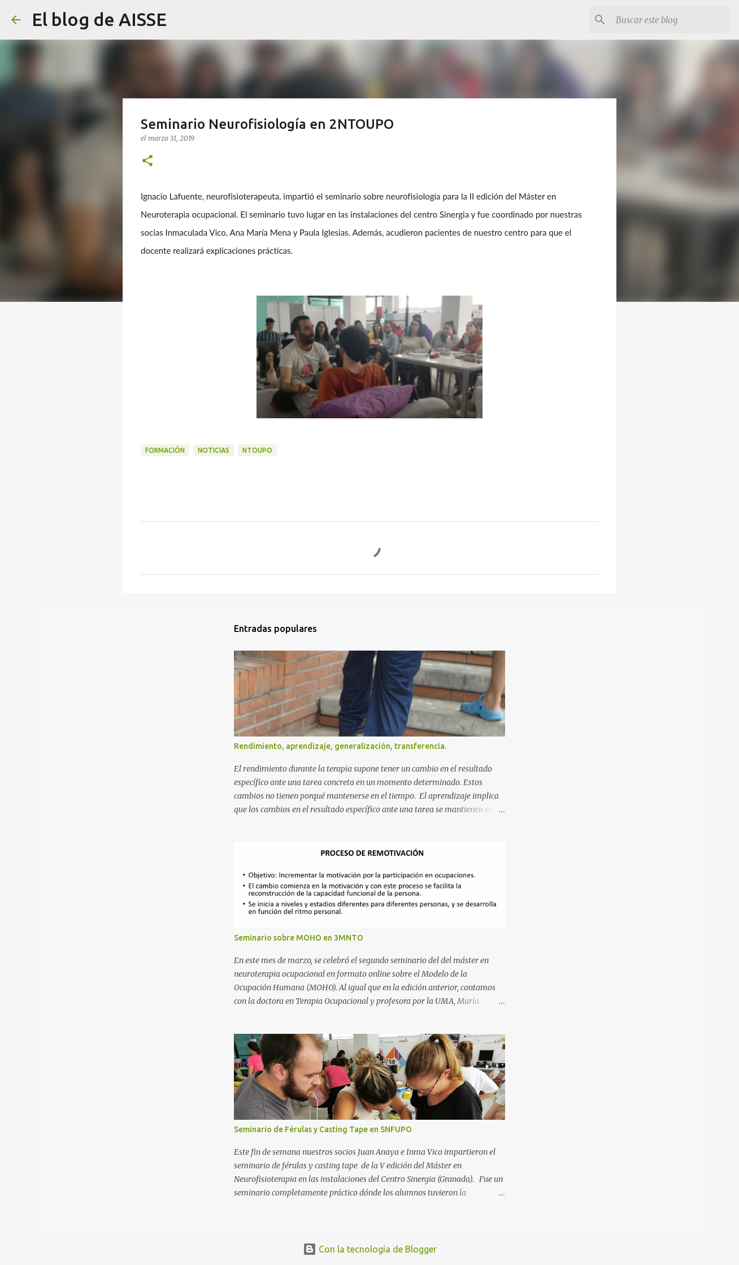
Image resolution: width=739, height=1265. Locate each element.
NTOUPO (257, 450)
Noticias (213, 450)
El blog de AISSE (99, 19)
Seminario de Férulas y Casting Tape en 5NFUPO (323, 1129)
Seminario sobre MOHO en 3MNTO (298, 937)
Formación (165, 450)
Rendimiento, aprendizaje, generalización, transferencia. (340, 746)
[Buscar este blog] (670, 19)
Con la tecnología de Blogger (370, 1249)
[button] (147, 161)
